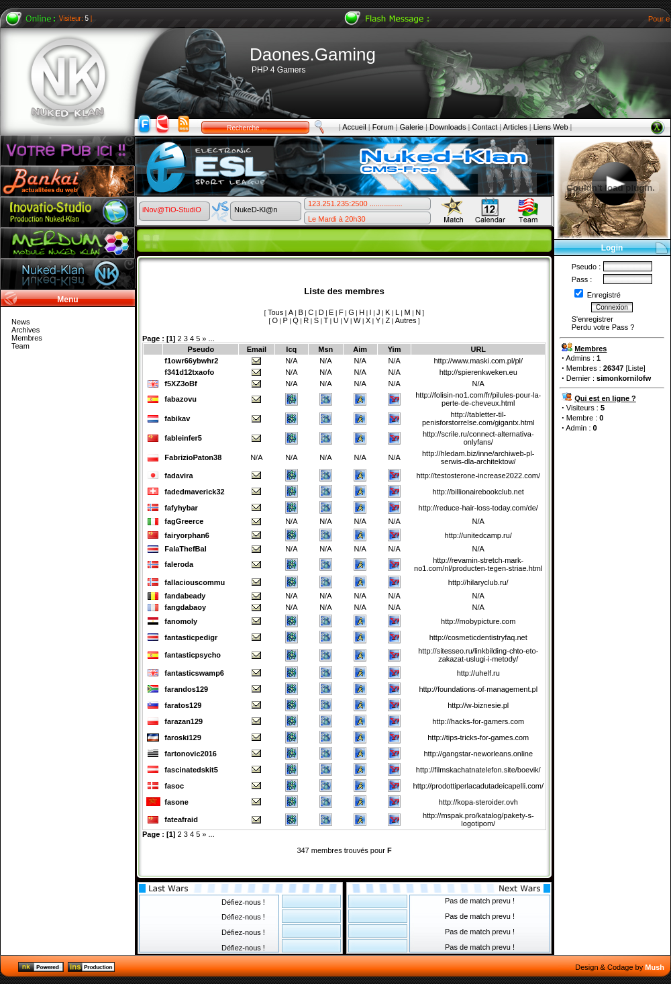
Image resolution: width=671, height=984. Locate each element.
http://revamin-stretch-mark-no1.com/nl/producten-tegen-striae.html (478, 564)
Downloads (447, 127)
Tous (275, 312)
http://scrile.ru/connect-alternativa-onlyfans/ (478, 438)
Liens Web (550, 127)
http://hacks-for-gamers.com (478, 721)
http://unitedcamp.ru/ (478, 535)
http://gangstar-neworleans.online (478, 754)
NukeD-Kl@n (255, 210)
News (20, 322)
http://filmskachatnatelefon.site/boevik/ (478, 770)
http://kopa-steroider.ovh (478, 802)
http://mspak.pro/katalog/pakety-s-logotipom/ (478, 819)
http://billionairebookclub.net (478, 492)
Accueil (354, 127)
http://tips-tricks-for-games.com (478, 737)
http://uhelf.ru (478, 673)
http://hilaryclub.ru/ (478, 582)
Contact (484, 127)
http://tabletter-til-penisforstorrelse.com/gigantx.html (478, 418)
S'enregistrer (592, 319)
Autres (406, 320)
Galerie (411, 127)
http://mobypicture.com (478, 621)
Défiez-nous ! (243, 902)
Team (20, 346)
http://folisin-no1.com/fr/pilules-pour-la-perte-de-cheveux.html (478, 399)
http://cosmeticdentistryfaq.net (478, 637)
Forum (383, 127)
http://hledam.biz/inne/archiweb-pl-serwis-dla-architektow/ (478, 457)
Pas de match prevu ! (480, 901)
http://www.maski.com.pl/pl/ (478, 361)
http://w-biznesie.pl (478, 705)
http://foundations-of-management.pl (478, 689)
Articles (515, 127)
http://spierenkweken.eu (478, 372)
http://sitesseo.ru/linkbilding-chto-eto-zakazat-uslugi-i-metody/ (478, 655)
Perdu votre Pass (600, 327)
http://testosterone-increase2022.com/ (478, 476)
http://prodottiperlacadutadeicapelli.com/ (478, 786)
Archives (25, 330)
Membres (26, 338)
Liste (635, 368)
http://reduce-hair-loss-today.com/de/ (478, 508)
